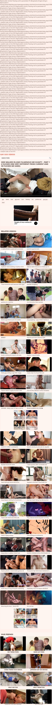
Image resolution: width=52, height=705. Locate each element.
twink (7, 199)
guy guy (45, 199)
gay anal (17, 199)
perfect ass (38, 199)
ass (32, 199)
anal (12, 199)
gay (3, 199)
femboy (28, 199)
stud (3, 202)
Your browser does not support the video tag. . (26, 182)
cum (22, 199)
